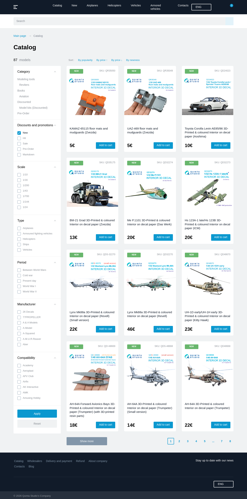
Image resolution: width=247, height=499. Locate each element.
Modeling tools (26, 79)
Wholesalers (34, 461)
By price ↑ (101, 60)
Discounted (24, 102)
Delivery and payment (59, 461)
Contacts (183, 5)
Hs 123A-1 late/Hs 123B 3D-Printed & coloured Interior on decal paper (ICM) (207, 224)
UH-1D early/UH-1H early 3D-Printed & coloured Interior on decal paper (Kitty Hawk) (207, 316)
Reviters (24, 84)
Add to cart (105, 145)
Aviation (24, 96)
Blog (31, 466)
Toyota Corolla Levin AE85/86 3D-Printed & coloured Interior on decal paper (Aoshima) (207, 132)
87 (22, 60)
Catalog (57, 5)
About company (98, 461)
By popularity (85, 60)
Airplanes (92, 5)
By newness (133, 60)
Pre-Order (23, 113)
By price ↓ (116, 60)
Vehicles (136, 5)
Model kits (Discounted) (33, 107)
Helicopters (114, 5)
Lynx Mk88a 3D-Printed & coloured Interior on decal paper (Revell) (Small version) (92, 316)
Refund (80, 461)
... (213, 441)
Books (21, 90)
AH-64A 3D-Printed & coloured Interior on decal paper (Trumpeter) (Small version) (149, 407)
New (74, 5)
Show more (87, 441)
